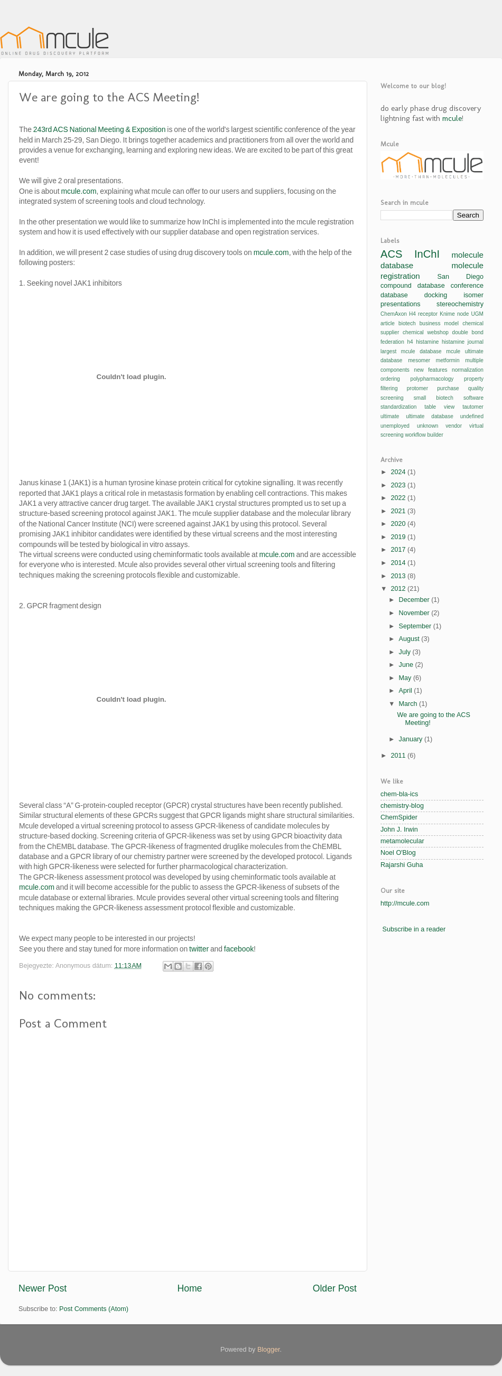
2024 (399, 472)
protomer (417, 388)
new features (430, 370)
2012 (399, 588)
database (394, 295)
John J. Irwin (399, 829)
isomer (473, 295)
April (406, 690)
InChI (427, 254)
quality (476, 388)
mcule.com (78, 191)
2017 (399, 549)
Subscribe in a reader (414, 929)
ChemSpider (398, 817)
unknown (427, 426)
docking (435, 295)
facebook (239, 949)
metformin (448, 360)
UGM (477, 314)
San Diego (461, 276)
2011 (399, 755)
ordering (390, 379)
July (406, 652)
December (415, 600)
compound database (412, 285)
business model (439, 323)
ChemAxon (393, 314)
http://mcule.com (404, 903)
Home (189, 1288)
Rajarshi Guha (401, 865)
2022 (399, 498)
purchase (448, 388)
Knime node (454, 314)
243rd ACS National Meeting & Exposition (99, 129)
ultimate (389, 416)
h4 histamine (423, 342)
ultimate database (429, 416)
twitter (199, 949)
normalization (468, 370)
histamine (453, 342)
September (416, 626)
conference (467, 285)
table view (439, 407)
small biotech (433, 398)
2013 (399, 576)
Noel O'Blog (398, 852)
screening (392, 398)
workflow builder (424, 435)
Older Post (335, 1288)
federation (392, 342)
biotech (407, 323)
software (473, 398)
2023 (399, 485)
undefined (472, 416)
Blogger (268, 1349)
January (411, 739)
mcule (452, 118)
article (387, 323)
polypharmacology (432, 379)
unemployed (395, 426)
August (410, 639)
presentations (400, 304)
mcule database (421, 351)
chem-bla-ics (399, 794)
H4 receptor (423, 314)
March (409, 704)
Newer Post (42, 1288)
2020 (399, 523)
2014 (399, 563)
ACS (391, 254)
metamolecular (402, 841)
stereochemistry (460, 304)
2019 (399, 537)
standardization (398, 407)
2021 (399, 511)
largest (388, 351)
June (407, 664)
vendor (453, 426)
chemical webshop (426, 332)
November (415, 613)
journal (476, 342)
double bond (468, 332)
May (406, 678)
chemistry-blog (402, 805)
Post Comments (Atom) (93, 1309)
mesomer (419, 360)
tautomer (473, 407)
